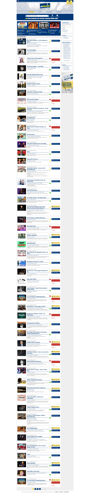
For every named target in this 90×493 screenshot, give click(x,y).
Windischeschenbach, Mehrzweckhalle (34, 344)
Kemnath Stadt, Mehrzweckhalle (33, 355)
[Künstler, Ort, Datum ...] (37, 15)
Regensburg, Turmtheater (32, 51)
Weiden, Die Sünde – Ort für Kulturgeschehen (35, 324)
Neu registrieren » (64, 31)
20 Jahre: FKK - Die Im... (67, 56)
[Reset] (48, 15)
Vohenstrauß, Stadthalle (31, 298)
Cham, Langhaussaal (31, 120)
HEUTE (40, 11)
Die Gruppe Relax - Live (66, 51)
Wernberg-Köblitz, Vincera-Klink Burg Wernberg (35, 111)
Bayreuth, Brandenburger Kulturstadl (33, 227)
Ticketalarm (49, 11)
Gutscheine (58, 11)
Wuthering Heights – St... (67, 69)
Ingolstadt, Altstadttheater (32, 68)
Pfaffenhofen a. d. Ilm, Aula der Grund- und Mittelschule (36, 439)
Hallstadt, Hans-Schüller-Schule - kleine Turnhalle (35, 76)
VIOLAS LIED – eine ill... (67, 57)
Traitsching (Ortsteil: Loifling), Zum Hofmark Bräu (35, 430)
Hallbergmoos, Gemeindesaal (32, 291)
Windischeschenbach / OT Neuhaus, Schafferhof (35, 209)
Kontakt (38, 1)
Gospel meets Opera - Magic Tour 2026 (54, 30)
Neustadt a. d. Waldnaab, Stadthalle (33, 245)
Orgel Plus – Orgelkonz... (67, 49)
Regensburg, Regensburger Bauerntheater (34, 136)
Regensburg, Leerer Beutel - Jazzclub (33, 145)
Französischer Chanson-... (67, 58)
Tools (35, 1)
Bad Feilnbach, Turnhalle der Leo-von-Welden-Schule (36, 192)
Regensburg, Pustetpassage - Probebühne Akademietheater (37, 473)
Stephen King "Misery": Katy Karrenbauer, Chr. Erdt (32, 31)
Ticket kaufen (55, 40)
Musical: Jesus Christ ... (66, 68)
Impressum (42, 1)
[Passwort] (66, 27)
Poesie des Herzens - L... (67, 52)
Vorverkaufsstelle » (66, 38)
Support (32, 1)
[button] (64, 29)
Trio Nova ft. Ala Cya (66, 54)
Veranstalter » (65, 37)
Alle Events (31, 11)
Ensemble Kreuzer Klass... (67, 50)
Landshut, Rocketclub (31, 236)
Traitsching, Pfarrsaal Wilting (32, 101)
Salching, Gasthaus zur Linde (32, 263)
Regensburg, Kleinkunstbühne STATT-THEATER (35, 183)
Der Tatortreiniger (66, 67)
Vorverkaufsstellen (22, 1)
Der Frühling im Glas (66, 45)
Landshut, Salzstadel (31, 390)
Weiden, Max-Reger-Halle (32, 153)
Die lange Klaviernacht (66, 47)
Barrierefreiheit (66, 491)
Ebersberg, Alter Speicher (32, 273)
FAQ (27, 1)
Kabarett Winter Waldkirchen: (32, 418)
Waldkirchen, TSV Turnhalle (32, 419)
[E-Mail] (66, 25)
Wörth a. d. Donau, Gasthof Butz (33, 93)
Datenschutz (61, 491)
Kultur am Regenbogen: (31, 119)
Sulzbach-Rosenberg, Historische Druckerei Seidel (35, 363)
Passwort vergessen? (65, 30)
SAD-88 (40, 30)
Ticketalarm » (53, 62)
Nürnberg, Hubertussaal (31, 408)
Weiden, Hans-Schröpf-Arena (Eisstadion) (34, 44)
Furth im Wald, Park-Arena (32, 199)
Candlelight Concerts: (30, 389)
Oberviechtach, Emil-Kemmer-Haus (33, 255)
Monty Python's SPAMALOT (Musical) (21, 30)
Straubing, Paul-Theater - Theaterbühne (34, 316)
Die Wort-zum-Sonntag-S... (67, 53)
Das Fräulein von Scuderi (67, 48)
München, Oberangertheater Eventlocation (34, 335)
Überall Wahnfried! (66, 46)
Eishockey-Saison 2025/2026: (32, 43)
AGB (30, 1)
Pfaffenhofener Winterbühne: (32, 438)
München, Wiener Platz (31, 381)
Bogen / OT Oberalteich (31, 85)
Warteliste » (53, 129)
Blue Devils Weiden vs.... (67, 44)
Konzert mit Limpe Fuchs (67, 55)
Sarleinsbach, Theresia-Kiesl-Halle (33, 448)
